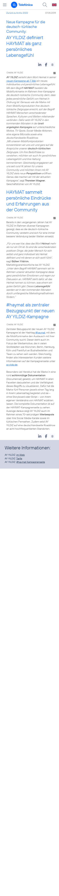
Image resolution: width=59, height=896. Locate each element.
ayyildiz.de (11, 364)
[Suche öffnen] (45, 5)
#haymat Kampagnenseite (30, 462)
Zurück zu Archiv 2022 (17, 12)
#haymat (15, 305)
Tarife (19, 458)
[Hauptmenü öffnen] (4, 5)
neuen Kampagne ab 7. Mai (21, 80)
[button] (39, 64)
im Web (20, 454)
